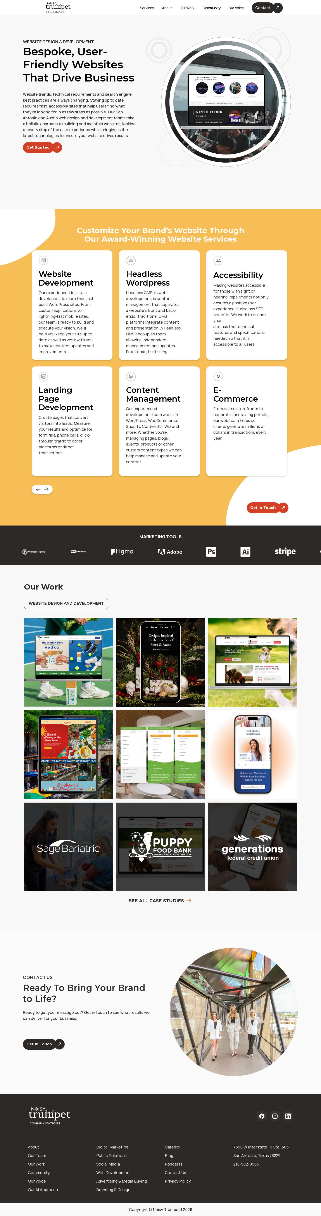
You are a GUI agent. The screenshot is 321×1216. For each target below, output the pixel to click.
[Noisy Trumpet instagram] (275, 1116)
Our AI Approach (43, 1189)
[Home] (50, 1116)
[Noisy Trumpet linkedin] (288, 1116)
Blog (169, 1155)
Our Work (187, 7)
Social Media (108, 1164)
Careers (172, 1147)
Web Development (113, 1172)
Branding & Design (113, 1189)
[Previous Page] (38, 489)
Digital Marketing (112, 1147)
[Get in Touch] (44, 1044)
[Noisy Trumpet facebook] (262, 1116)
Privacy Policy (178, 1181)
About (33, 1147)
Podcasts (173, 1164)
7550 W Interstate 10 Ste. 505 (261, 1147)
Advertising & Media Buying (121, 1181)
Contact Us (175, 1172)
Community (211, 7)
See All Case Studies (160, 900)
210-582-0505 (246, 1164)
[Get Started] (42, 147)
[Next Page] (47, 489)
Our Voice (37, 1181)
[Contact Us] (267, 7)
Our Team (37, 1155)
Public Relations (111, 1155)
